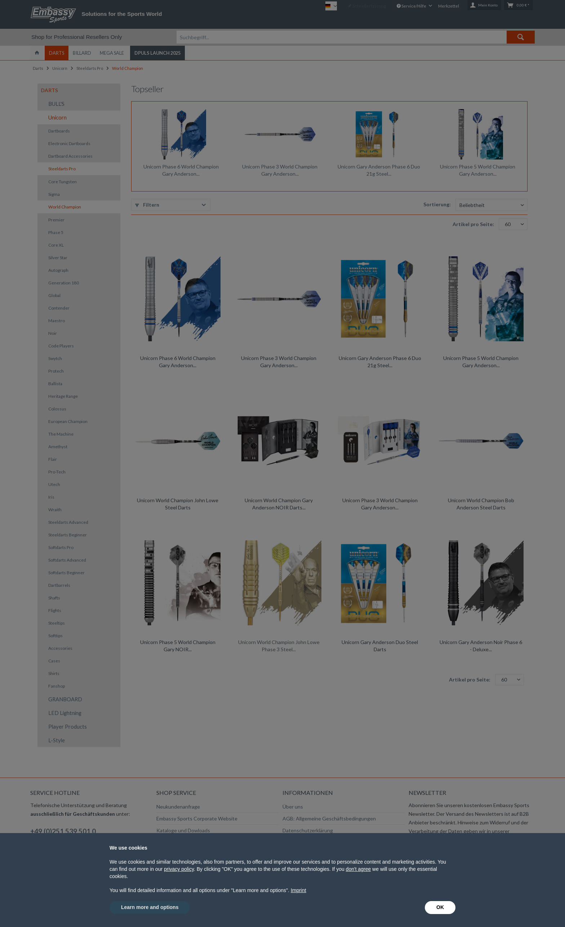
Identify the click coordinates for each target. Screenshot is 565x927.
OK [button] (440, 907)
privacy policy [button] (179, 869)
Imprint (298, 890)
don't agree (358, 869)
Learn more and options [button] (149, 907)
